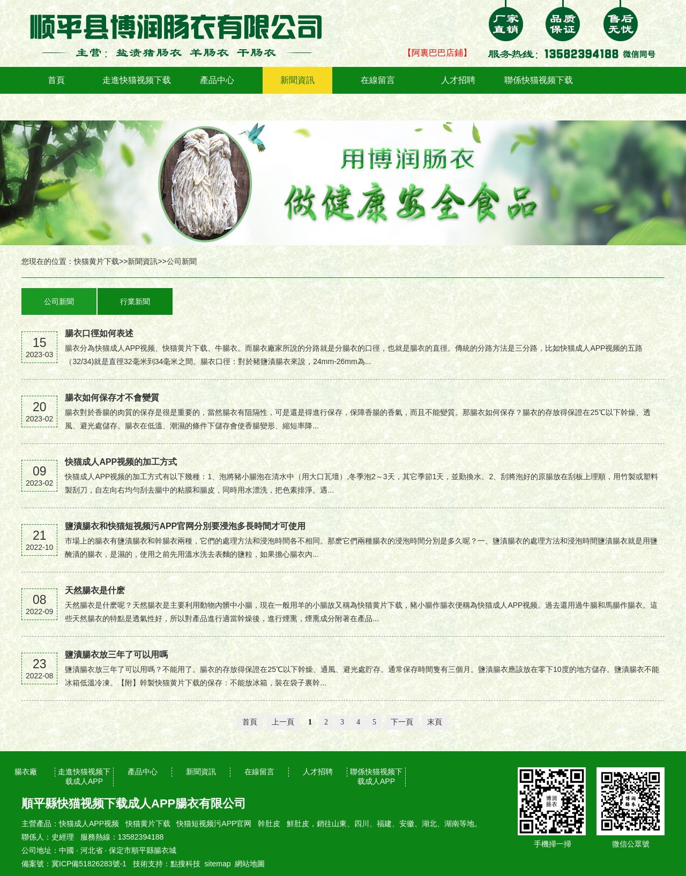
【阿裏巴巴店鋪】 (437, 52)
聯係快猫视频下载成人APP (538, 93)
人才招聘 (458, 80)
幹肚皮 (269, 823)
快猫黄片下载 (96, 261)
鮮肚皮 (298, 823)
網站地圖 (250, 863)
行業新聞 (135, 301)
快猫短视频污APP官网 (213, 823)
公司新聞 (182, 261)
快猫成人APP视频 (89, 823)
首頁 (56, 80)
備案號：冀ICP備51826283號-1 (73, 863)
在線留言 (378, 80)
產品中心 (217, 80)
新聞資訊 (297, 80)
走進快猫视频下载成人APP (136, 93)
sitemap (218, 863)
